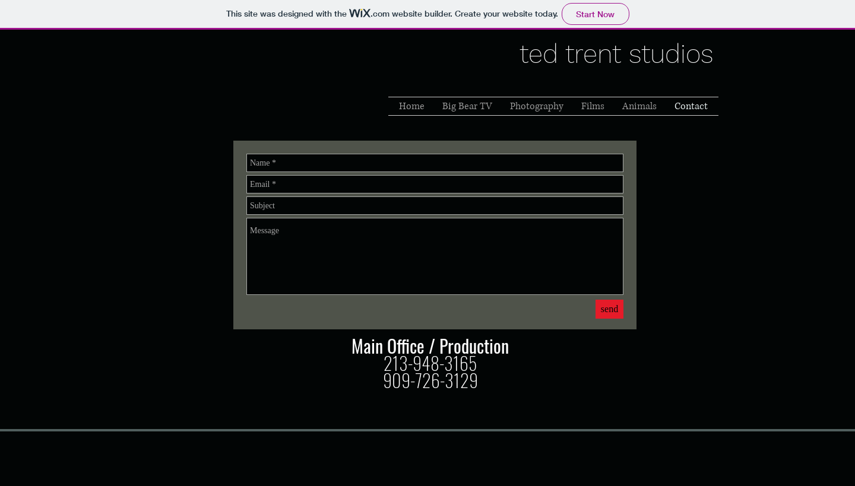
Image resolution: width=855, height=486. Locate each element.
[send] (609, 309)
